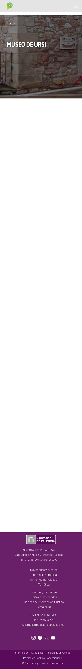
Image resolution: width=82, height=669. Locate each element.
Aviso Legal (37, 652)
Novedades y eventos (44, 570)
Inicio (12, 24)
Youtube (52, 637)
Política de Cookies (34, 658)
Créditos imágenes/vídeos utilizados (42, 663)
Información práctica (44, 574)
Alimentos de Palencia (44, 579)
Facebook (40, 637)
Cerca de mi (43, 607)
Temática (44, 584)
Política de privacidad (58, 652)
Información (22, 652)
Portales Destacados (44, 597)
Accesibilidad (54, 658)
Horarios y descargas (44, 592)
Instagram (34, 637)
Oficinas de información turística (44, 602)
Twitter (47, 637)
